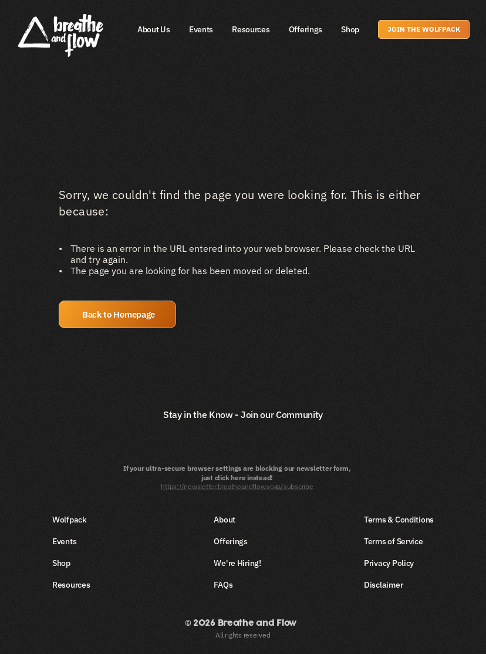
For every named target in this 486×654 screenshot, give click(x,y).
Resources (250, 29)
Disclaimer (383, 584)
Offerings (305, 29)
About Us (153, 29)
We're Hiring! (237, 563)
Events (201, 29)
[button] (117, 314)
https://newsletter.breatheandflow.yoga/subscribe (237, 486)
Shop (350, 29)
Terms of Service (393, 541)
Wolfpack (69, 519)
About (224, 519)
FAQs (223, 584)
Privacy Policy (389, 563)
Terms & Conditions (399, 519)
